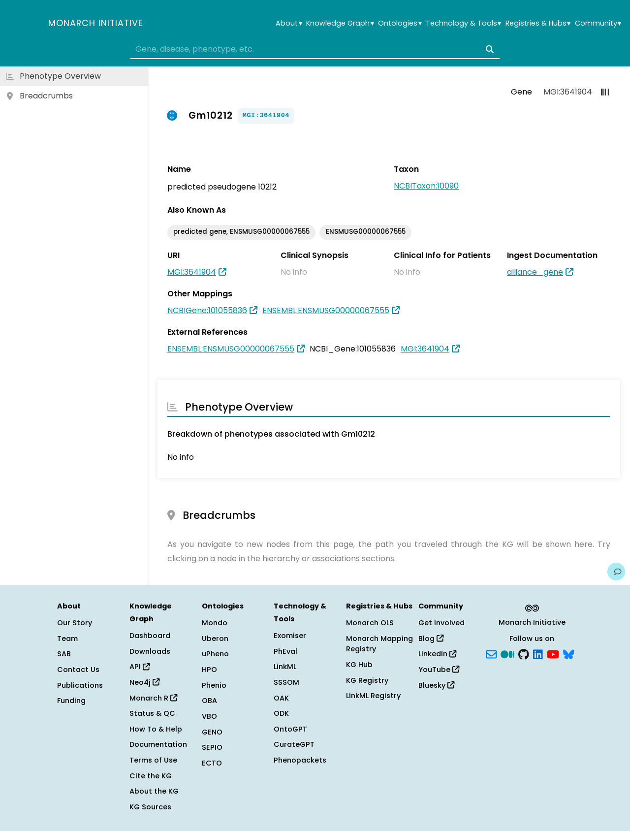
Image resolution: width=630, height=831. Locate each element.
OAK (281, 698)
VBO (209, 716)
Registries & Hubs (537, 23)
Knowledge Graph (340, 23)
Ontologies (399, 23)
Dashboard (149, 635)
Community (598, 23)
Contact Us (78, 669)
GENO (212, 732)
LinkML (285, 666)
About (289, 23)
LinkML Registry (373, 696)
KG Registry (367, 680)
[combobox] (315, 49)
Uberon (215, 638)
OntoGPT (290, 729)
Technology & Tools (463, 23)
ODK (281, 713)
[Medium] (507, 653)
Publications (80, 685)
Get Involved (441, 623)
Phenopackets (300, 760)
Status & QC (152, 713)
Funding (71, 700)
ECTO (212, 763)
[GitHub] (523, 653)
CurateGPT (294, 744)
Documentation (158, 744)
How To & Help (155, 729)
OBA (209, 700)
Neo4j (144, 682)
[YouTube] (553, 653)
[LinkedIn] (538, 653)
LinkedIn (437, 654)
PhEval (285, 651)
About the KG (154, 791)
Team (67, 638)
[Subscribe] (491, 653)
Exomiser (290, 635)
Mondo (214, 623)
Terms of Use (153, 760)
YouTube (438, 669)
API (139, 666)
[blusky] (568, 653)
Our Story (74, 623)
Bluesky (436, 685)
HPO (209, 669)
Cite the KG (150, 776)
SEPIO (212, 747)
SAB (64, 654)
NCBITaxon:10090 (426, 186)
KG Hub (359, 665)
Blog (430, 638)
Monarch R (153, 698)
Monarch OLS (370, 623)
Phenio (214, 685)
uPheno (215, 654)
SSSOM (286, 682)
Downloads (149, 651)
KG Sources (150, 807)
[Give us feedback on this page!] (616, 571)
